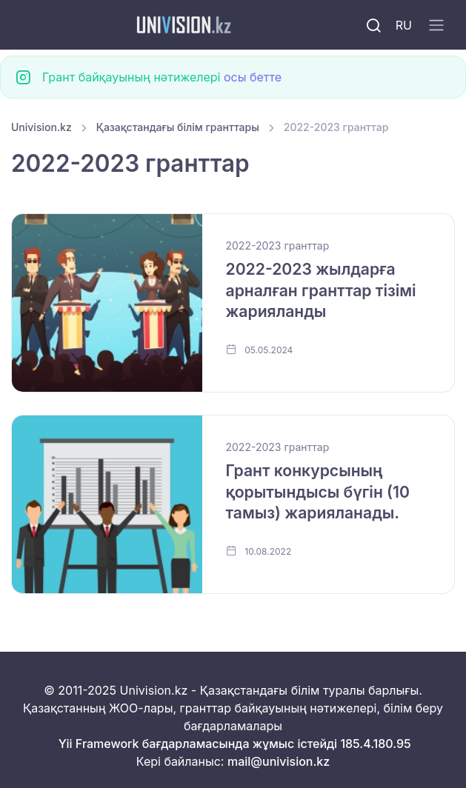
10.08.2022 (259, 551)
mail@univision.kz (278, 761)
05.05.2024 (259, 349)
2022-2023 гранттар (278, 245)
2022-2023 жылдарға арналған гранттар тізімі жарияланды (321, 290)
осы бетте (253, 77)
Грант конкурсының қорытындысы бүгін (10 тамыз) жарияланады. (318, 491)
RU (404, 25)
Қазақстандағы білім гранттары (177, 127)
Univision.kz (41, 127)
